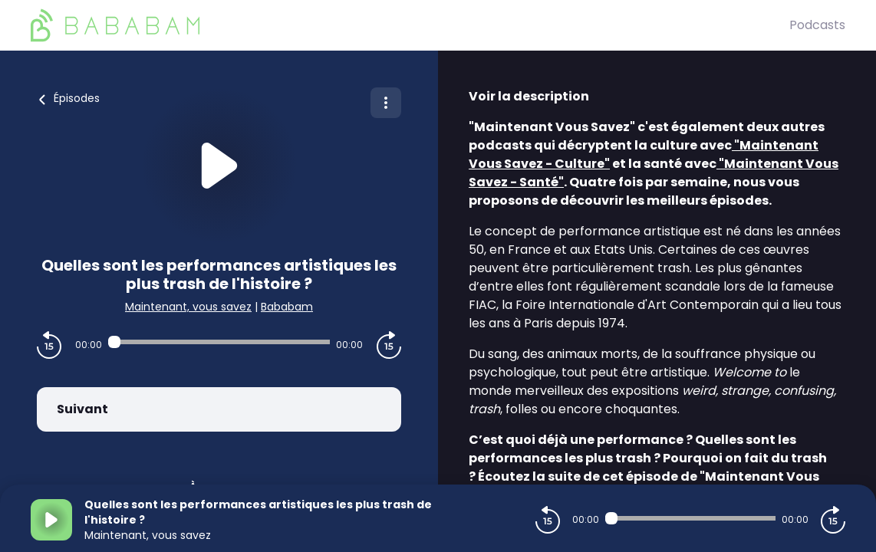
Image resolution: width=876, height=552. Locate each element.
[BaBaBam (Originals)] (410, 25)
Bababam (287, 306)
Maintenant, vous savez (188, 306)
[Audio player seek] (219, 342)
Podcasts (817, 25)
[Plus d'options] (385, 102)
